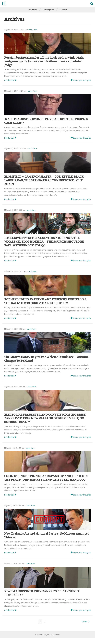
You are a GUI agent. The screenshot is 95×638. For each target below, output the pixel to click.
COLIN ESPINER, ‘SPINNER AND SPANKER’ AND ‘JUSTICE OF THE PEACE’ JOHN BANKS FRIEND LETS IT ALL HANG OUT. (46, 478)
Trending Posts (48, 10)
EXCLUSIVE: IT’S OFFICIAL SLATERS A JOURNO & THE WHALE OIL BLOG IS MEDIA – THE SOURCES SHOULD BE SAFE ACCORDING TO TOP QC (44, 241)
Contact (63, 10)
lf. (4, 4)
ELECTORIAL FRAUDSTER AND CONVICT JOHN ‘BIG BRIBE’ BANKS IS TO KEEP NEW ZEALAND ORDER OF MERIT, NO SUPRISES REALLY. (45, 418)
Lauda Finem (32, 30)
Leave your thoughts (82, 80)
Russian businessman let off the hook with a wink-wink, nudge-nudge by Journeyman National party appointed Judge (44, 61)
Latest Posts (32, 10)
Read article (10, 80)
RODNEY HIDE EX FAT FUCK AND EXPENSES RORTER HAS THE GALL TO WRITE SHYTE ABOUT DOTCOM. (45, 301)
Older (84, 621)
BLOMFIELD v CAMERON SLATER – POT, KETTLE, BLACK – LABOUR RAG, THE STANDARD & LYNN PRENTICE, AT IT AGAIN (45, 180)
